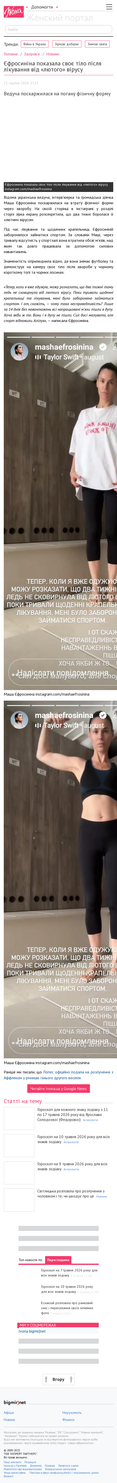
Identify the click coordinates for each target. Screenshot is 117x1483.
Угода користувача (15, 1472)
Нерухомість (71, 1412)
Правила (50, 1465)
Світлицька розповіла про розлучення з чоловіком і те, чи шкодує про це (70, 1193)
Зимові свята (97, 44)
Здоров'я (32, 53)
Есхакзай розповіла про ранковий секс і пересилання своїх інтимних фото (67, 1308)
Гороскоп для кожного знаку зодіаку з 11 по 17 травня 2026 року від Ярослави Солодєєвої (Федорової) (72, 1114)
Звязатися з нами (68, 1465)
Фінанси (68, 1419)
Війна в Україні (35, 44)
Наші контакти (12, 1462)
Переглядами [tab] (58, 1260)
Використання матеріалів (60, 1469)
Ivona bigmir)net (32, 1331)
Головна (11, 53)
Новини (52, 53)
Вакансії (8, 1476)
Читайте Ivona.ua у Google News (59, 1088)
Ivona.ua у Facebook (15, 1465)
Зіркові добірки (67, 44)
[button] (58, 1379)
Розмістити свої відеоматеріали (23, 1469)
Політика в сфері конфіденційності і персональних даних (64, 1472)
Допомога (36, 1465)
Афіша (9, 1412)
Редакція (30, 1462)
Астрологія (90, 1120)
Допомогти (42, 7)
